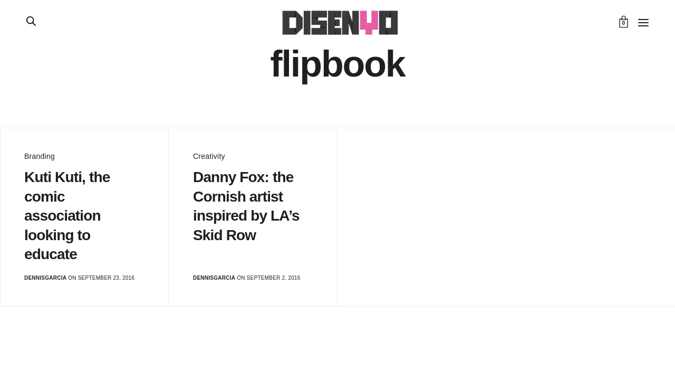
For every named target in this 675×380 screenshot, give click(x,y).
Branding (39, 156)
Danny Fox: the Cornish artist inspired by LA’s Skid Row (246, 206)
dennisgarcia (45, 278)
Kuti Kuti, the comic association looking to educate (67, 215)
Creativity (209, 156)
